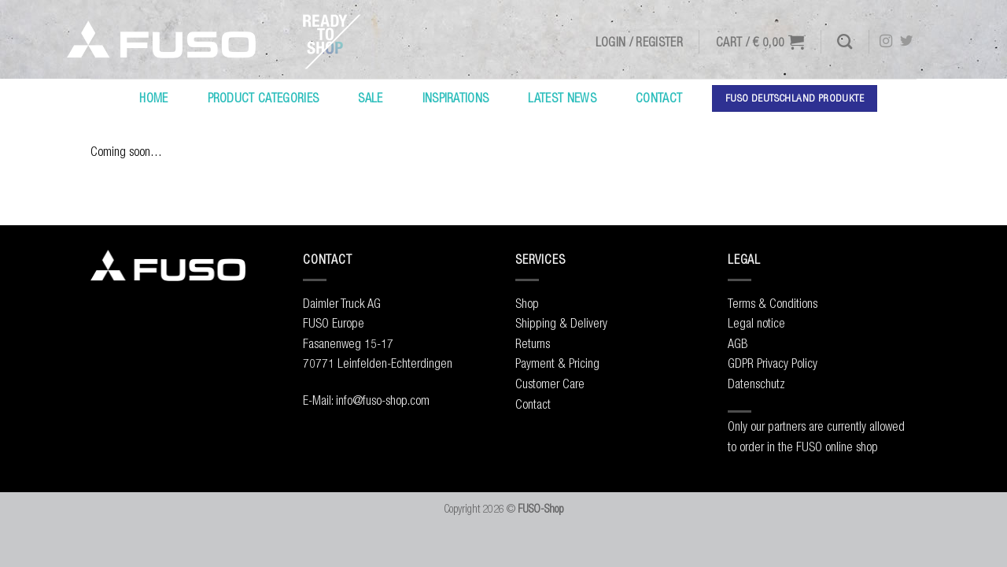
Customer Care (550, 383)
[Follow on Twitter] (906, 42)
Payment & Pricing (557, 363)
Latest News (562, 98)
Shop (527, 303)
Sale (370, 98)
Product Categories (263, 98)
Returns (532, 343)
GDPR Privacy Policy (772, 363)
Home (153, 98)
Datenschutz (756, 383)
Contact (659, 98)
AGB (737, 343)
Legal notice (756, 323)
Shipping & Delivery (561, 323)
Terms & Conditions (772, 303)
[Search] (844, 41)
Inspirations (455, 98)
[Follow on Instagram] (886, 42)
